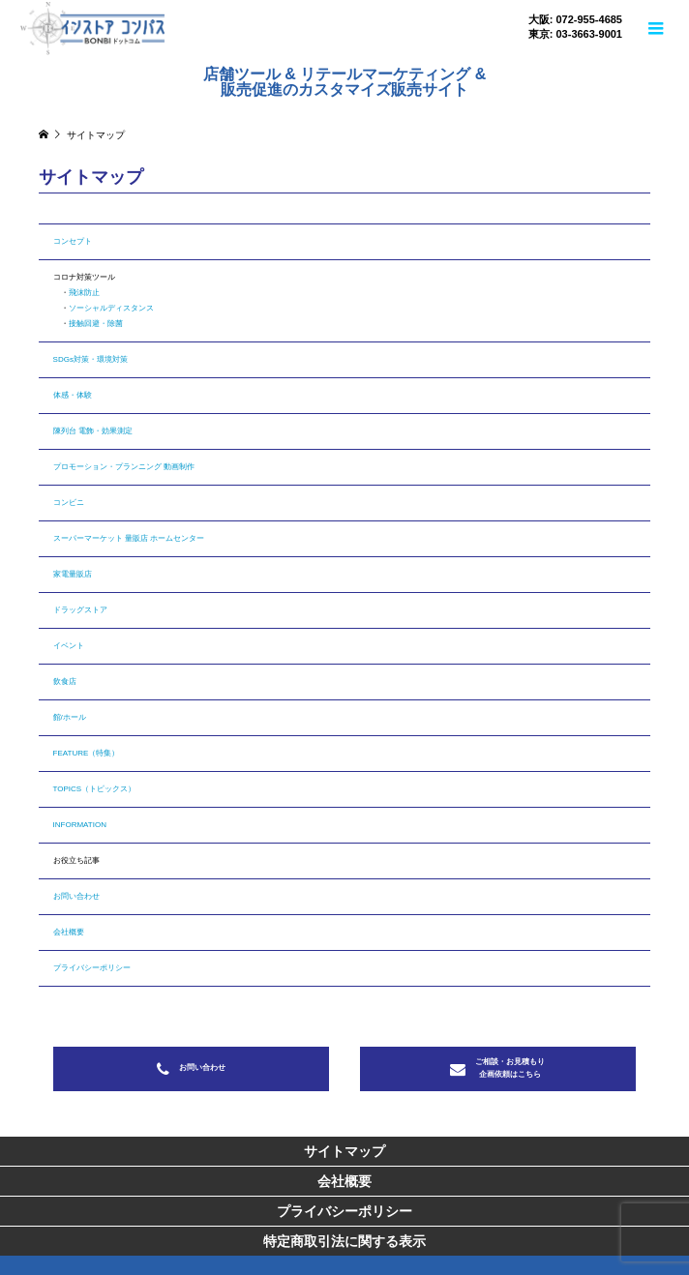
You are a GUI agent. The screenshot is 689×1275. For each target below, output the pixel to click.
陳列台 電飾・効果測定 (93, 431)
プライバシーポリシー (92, 968)
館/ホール (69, 717)
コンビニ (68, 502)
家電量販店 (72, 574)
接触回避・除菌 (96, 323)
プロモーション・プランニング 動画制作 (124, 466)
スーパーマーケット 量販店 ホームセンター (128, 538)
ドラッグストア (80, 610)
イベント (68, 645)
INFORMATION (79, 824)
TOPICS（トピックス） (94, 789)
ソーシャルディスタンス (111, 308)
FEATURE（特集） (86, 753)
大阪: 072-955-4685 (575, 20)
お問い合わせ (76, 896)
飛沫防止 (84, 292)
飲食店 (64, 681)
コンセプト (72, 241)
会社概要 (68, 932)
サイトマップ (344, 1151)
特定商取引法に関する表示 (344, 1241)
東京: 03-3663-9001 (575, 34)
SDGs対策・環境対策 (90, 359)
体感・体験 (72, 395)
